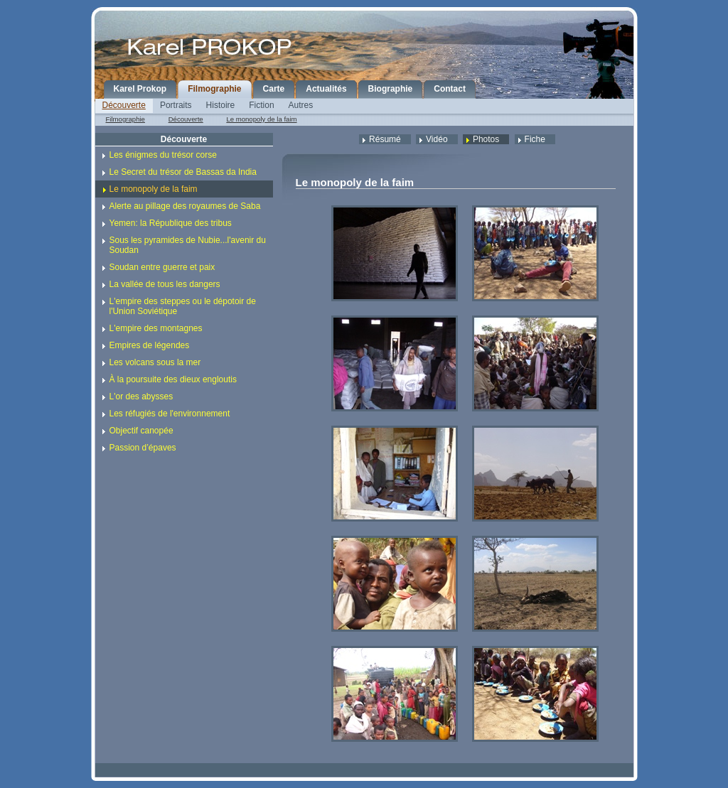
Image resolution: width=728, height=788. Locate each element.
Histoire (220, 105)
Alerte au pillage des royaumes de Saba (185, 206)
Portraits (176, 105)
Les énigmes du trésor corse (163, 155)
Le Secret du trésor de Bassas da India (183, 172)
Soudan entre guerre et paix (162, 267)
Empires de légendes (149, 345)
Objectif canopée (141, 431)
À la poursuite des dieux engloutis (173, 379)
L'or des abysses (141, 396)
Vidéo (436, 139)
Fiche (535, 139)
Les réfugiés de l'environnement (169, 414)
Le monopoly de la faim (261, 119)
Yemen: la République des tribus (170, 223)
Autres (301, 105)
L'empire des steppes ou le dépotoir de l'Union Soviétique (182, 306)
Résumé (385, 139)
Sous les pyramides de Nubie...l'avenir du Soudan (187, 245)
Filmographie (125, 119)
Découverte (124, 105)
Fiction (261, 105)
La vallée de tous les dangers (164, 284)
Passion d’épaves (142, 448)
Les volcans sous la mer (155, 362)
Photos (486, 139)
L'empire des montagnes (156, 328)
